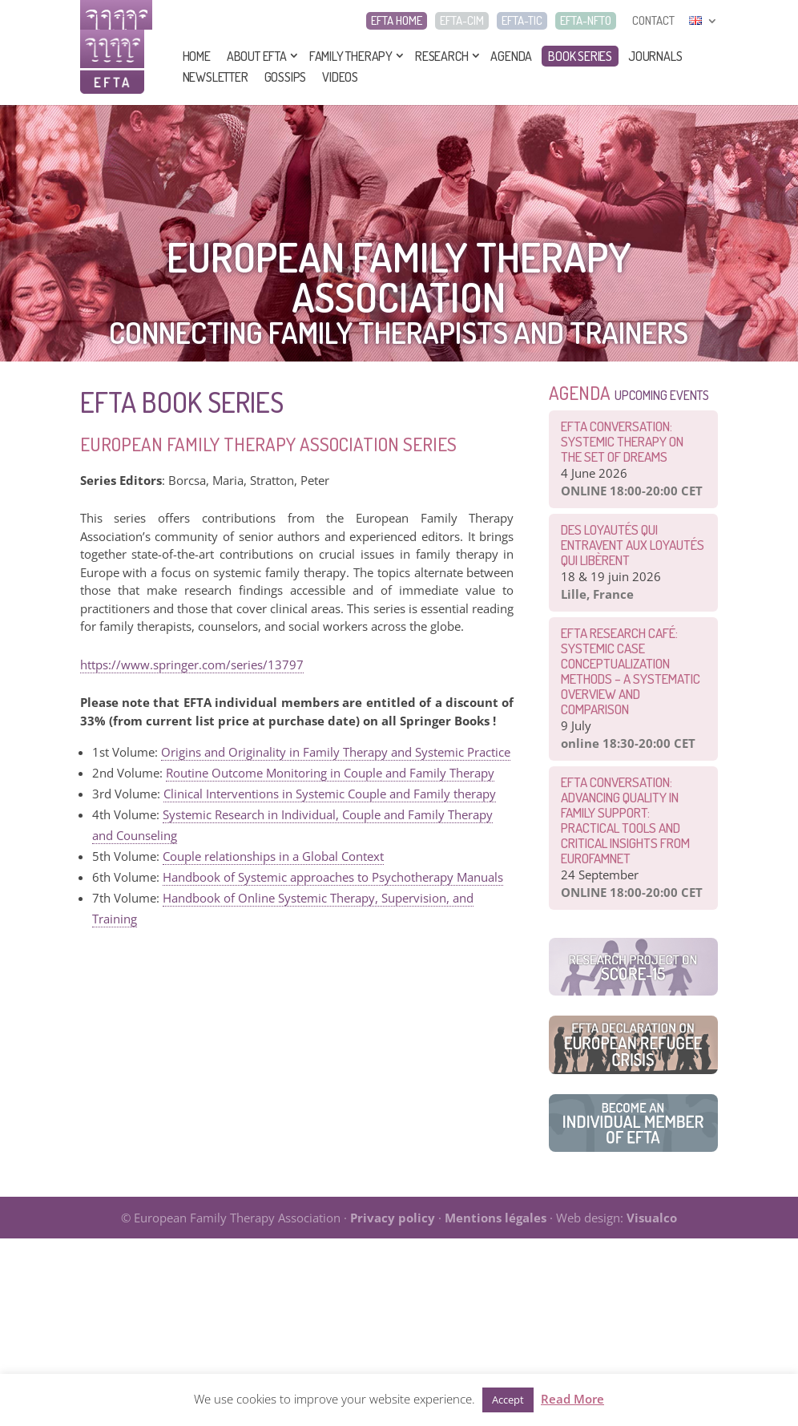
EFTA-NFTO (585, 21)
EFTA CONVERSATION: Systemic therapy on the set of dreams (622, 441)
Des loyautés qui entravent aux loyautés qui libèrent (632, 544)
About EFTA (257, 56)
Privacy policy (392, 1218)
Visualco (652, 1218)
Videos (340, 77)
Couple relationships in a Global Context (273, 856)
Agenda (511, 56)
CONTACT (653, 21)
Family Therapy (351, 56)
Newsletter (215, 77)
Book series (580, 56)
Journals (655, 56)
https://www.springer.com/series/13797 (192, 664)
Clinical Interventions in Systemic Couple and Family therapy (329, 794)
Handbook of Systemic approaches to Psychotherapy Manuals (333, 877)
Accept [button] (508, 1399)
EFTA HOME (396, 21)
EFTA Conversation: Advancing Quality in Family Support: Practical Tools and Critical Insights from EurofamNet (625, 820)
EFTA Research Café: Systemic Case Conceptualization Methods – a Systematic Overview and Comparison (630, 670)
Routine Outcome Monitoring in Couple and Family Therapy (330, 773)
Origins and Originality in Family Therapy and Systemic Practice (335, 752)
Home (197, 56)
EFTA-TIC (522, 21)
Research (441, 56)
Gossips (285, 77)
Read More (572, 1399)
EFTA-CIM (462, 21)
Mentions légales (495, 1218)
